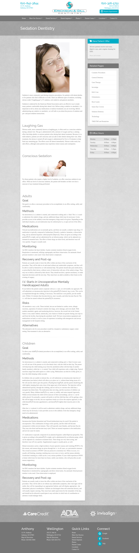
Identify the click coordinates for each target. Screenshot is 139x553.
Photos (74, 542)
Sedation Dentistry (98, 112)
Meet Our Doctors (78, 535)
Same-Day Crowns (98, 107)
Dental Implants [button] (66, 18)
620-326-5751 (56, 540)
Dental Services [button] (51, 18)
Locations (75, 547)
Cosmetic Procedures (98, 73)
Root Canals (96, 102)
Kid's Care (95, 92)
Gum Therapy (96, 82)
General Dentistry (97, 77)
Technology (95, 116)
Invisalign (95, 87)
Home (24, 18)
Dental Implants (77, 540)
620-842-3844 (30, 540)
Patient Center (76, 544)
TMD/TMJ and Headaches (100, 121)
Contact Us (113, 18)
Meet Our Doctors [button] (35, 18)
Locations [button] (102, 18)
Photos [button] (78, 18)
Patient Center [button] (89, 18)
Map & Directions (27, 537)
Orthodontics (96, 97)
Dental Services (77, 537)
